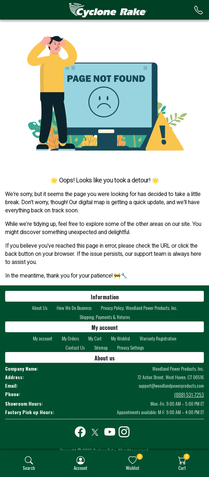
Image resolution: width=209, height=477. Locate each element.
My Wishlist (120, 338)
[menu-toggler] (13, 10)
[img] (29, 460)
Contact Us (75, 347)
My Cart (95, 338)
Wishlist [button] (132, 467)
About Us (39, 307)
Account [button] (80, 467)
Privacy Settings (130, 347)
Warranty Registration (158, 338)
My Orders (70, 338)
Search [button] (29, 467)
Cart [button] (182, 467)
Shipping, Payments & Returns (105, 316)
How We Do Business (74, 307)
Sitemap (101, 347)
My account (42, 338)
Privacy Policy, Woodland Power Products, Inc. (139, 307)
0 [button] (140, 456)
